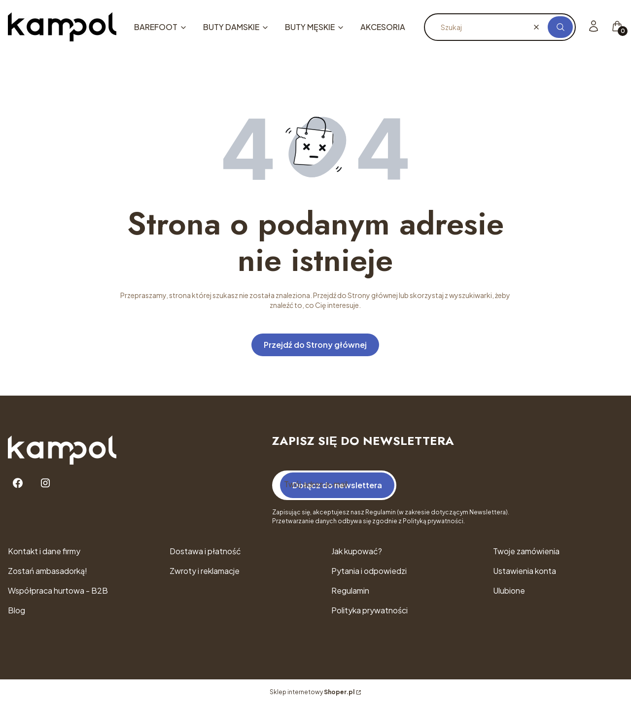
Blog (16, 610)
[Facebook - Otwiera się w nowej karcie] (18, 483)
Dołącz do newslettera (337, 485)
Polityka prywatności (369, 610)
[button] (560, 27)
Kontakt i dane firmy (44, 551)
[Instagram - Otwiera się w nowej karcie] (45, 483)
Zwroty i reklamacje (205, 571)
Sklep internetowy (312, 692)
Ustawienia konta (524, 571)
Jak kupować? (356, 551)
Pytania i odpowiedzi (369, 571)
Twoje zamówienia (526, 551)
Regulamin (350, 590)
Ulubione (509, 590)
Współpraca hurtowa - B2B (58, 590)
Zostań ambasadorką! (47, 571)
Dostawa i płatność (205, 551)
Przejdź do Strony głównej (315, 344)
